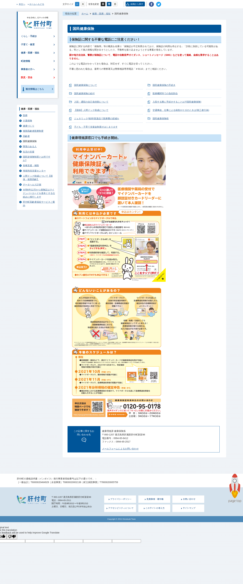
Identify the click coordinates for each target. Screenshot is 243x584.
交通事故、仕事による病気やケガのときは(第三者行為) (181, 110)
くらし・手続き (29, 36)
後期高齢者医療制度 (33, 131)
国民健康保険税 (161, 118)
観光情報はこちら (35, 89)
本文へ (22, 4)
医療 (25, 115)
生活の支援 (28, 151)
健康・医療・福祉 (101, 13)
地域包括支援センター (34, 170)
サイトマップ (189, 508)
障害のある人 (30, 146)
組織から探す (136, 4)
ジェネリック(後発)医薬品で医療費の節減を (96, 118)
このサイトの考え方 (155, 508)
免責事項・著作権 (155, 499)
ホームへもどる (36, 4)
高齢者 (26, 136)
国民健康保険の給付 (84, 93)
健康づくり (28, 126)
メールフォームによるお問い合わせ (120, 448)
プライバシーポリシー (121, 499)
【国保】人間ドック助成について (91, 110)
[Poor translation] (12, 536)
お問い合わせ (189, 499)
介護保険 (27, 120)
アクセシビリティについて (121, 508)
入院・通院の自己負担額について (91, 101)
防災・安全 (26, 77)
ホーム (84, 13)
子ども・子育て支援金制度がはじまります (96, 127)
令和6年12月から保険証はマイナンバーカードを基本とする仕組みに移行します (39, 193)
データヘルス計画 (32, 184)
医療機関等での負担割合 (165, 93)
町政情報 (25, 61)
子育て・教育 (28, 44)
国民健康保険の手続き (164, 85)
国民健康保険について (85, 85)
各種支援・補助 (31, 165)
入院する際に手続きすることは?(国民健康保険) (177, 101)
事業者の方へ (28, 69)
